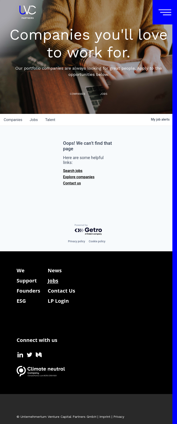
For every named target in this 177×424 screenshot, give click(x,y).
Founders (28, 290)
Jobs (53, 280)
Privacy (118, 416)
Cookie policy (97, 241)
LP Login (58, 300)
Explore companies (78, 177)
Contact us (72, 183)
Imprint (104, 416)
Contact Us (61, 290)
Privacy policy (76, 241)
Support (27, 280)
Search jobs (73, 171)
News (55, 270)
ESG (21, 300)
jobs (34, 120)
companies (13, 120)
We (20, 270)
